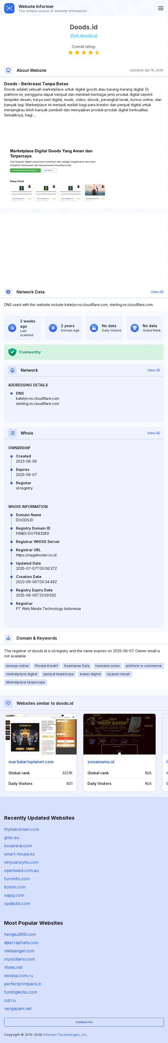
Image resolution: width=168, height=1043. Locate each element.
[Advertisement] (83, 133)
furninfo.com (17, 878)
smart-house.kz (19, 854)
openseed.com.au (21, 870)
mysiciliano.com (19, 959)
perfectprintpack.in (22, 983)
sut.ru (9, 1000)
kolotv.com (15, 886)
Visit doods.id (83, 35)
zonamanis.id (100, 761)
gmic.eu (11, 837)
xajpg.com (14, 895)
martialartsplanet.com (31, 761)
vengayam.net (17, 1008)
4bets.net (13, 967)
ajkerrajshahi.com (21, 942)
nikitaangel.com (19, 950)
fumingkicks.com (20, 992)
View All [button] (157, 292)
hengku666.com (20, 934)
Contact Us (84, 1022)
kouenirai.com (18, 845)
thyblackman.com (21, 829)
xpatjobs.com (17, 903)
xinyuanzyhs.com (21, 862)
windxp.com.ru (18, 975)
